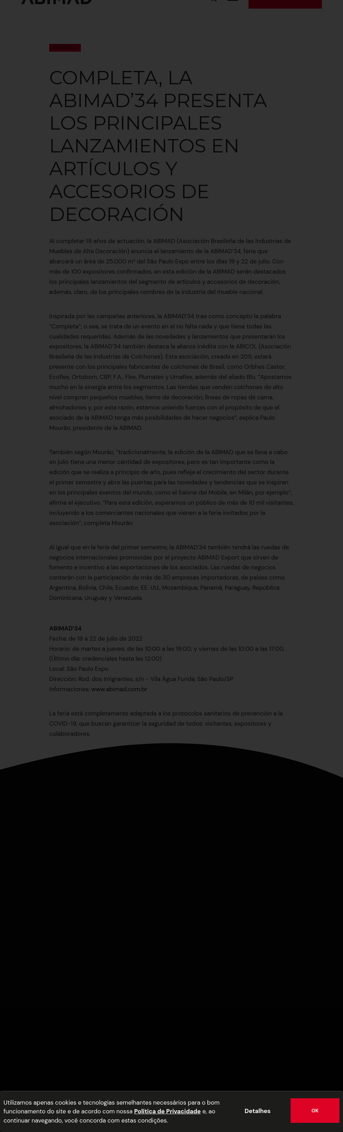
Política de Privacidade (167, 1111)
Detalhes (258, 1111)
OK (314, 1110)
